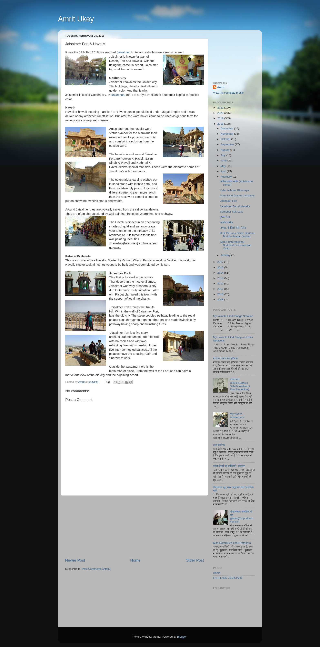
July (223, 155)
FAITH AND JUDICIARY (228, 577)
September (228, 144)
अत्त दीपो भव (219, 445)
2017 (220, 261)
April (224, 171)
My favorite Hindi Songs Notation (233, 316)
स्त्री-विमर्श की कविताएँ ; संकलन (229, 466)
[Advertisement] (134, 526)
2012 (220, 283)
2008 (220, 299)
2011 (220, 288)
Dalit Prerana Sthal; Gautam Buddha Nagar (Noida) (237, 235)
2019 (220, 118)
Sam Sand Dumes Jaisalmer (237, 195)
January (226, 255)
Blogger (182, 636)
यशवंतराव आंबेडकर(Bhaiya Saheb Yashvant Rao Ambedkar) (240, 384)
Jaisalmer (123, 52)
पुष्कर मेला (225, 216)
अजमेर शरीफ (226, 222)
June (224, 160)
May (224, 166)
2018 (220, 123)
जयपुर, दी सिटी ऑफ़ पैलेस (233, 227)
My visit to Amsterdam (237, 415)
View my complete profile (228, 92)
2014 (220, 272)
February (226, 176)
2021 (220, 107)
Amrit (220, 87)
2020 (220, 112)
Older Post (195, 560)
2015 (220, 267)
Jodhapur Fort (228, 200)
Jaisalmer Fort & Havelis (235, 206)
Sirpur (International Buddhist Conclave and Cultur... (235, 245)
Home (135, 560)
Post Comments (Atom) (96, 568)
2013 (220, 278)
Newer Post (75, 560)
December (227, 128)
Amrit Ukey (76, 19)
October (226, 139)
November (227, 133)
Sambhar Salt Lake (231, 211)
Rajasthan (117, 94)
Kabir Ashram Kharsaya (234, 190)
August (225, 149)
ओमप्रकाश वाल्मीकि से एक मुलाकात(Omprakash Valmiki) (241, 516)
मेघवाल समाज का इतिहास (225, 358)
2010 (220, 294)
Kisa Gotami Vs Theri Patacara (232, 542)
